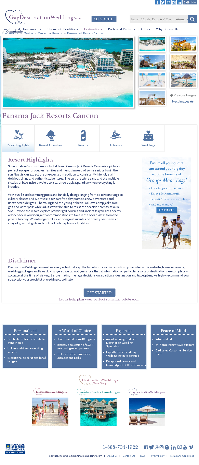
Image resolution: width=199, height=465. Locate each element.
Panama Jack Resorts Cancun (85, 33)
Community (15, 31)
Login (190, 2)
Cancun (42, 33)
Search (192, 19)
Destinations (93, 29)
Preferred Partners (121, 29)
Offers (145, 29)
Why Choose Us (167, 29)
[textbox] (163, 19)
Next (183, 103)
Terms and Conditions (182, 455)
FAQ (142, 455)
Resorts (57, 33)
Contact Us (129, 455)
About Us (112, 455)
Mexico (28, 33)
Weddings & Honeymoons (22, 29)
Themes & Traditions (62, 29)
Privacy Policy (157, 455)
